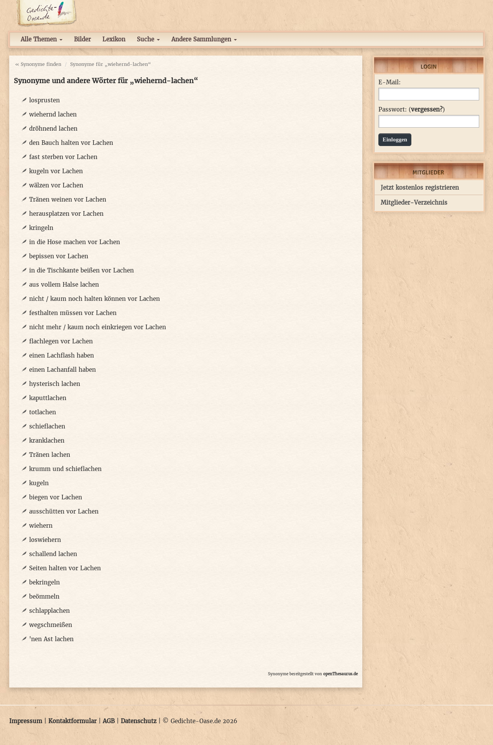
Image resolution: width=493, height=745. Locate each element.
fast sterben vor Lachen (63, 157)
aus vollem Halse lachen (64, 284)
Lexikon (113, 39)
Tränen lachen (49, 454)
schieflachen (47, 426)
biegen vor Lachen (55, 497)
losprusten (44, 100)
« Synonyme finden (38, 64)
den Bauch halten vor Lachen (71, 142)
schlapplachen (49, 610)
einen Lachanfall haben (62, 369)
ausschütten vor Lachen (64, 511)
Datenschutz (138, 721)
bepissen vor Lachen (58, 256)
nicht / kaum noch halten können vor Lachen (94, 298)
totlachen (42, 412)
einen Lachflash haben (61, 355)
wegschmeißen (50, 624)
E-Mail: (389, 82)
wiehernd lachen (53, 114)
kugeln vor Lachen (56, 171)
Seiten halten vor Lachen (65, 568)
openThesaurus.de (340, 673)
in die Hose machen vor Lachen (74, 242)
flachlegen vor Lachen (61, 341)
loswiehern (45, 539)
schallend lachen (53, 554)
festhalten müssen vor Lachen (73, 313)
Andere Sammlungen (204, 39)
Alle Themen (41, 39)
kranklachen (46, 440)
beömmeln (44, 596)
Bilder (82, 39)
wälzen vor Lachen (56, 185)
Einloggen (395, 139)
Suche (148, 39)
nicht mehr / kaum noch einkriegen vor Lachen (97, 327)
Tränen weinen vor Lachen (67, 199)
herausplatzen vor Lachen (66, 213)
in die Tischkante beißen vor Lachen (81, 270)
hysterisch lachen (54, 383)
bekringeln (44, 582)
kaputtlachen (47, 398)
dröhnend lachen (53, 128)
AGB (109, 721)
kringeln (41, 227)
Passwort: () (411, 109)
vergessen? (426, 109)
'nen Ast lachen (51, 639)
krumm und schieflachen (65, 469)
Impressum (25, 721)
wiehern (41, 525)
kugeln (39, 483)
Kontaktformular (72, 721)
